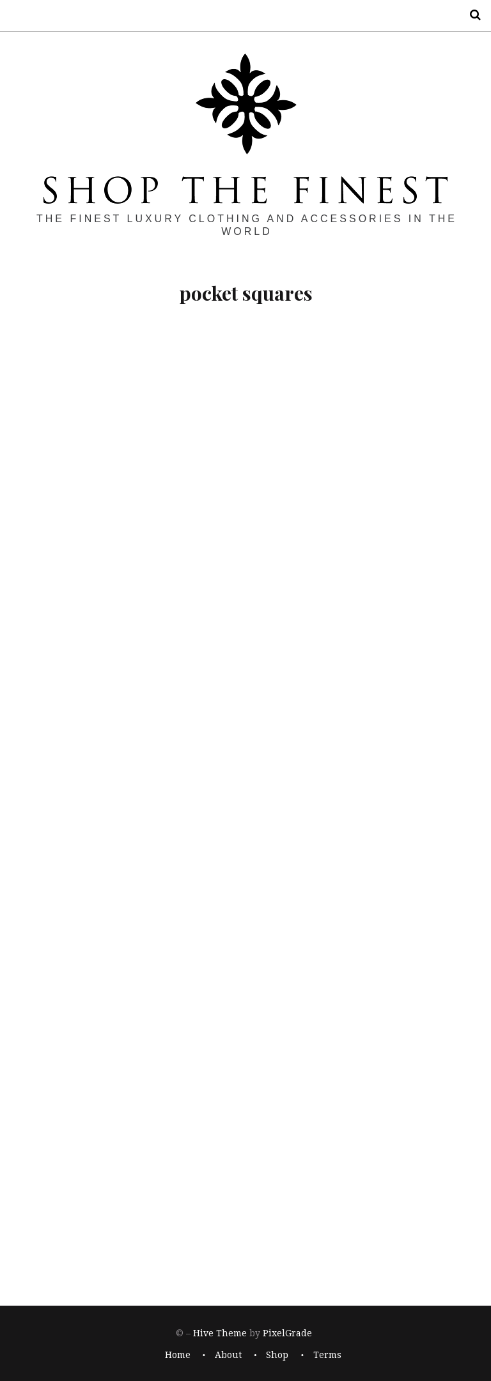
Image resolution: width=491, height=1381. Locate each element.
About (228, 1355)
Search (470, 15)
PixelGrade (287, 1333)
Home (178, 1355)
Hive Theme (220, 1333)
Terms (327, 1355)
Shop (277, 1355)
